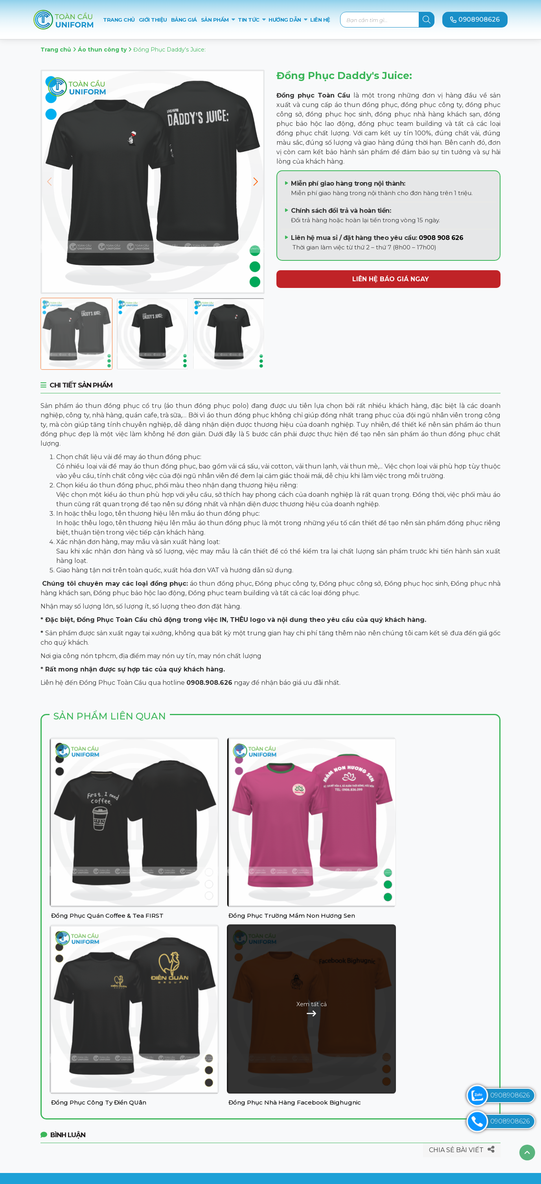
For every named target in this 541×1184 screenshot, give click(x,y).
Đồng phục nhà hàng (201, 1107)
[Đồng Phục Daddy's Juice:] (76, 333)
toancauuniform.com (95, 1138)
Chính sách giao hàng (319, 1117)
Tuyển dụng (305, 1138)
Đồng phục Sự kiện (197, 1127)
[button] (255, 181)
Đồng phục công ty (197, 1076)
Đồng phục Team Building (208, 1138)
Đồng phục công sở (198, 1086)
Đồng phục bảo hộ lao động (211, 1117)
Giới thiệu (300, 1066)
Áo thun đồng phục (198, 1066)
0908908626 (475, 19)
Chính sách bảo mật (316, 1086)
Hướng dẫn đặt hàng (318, 1097)
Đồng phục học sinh (198, 1097)
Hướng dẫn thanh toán (321, 1107)
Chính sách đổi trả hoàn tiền (329, 1127)
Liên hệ (296, 1076)
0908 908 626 (441, 238)
